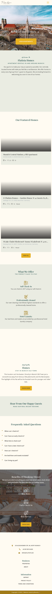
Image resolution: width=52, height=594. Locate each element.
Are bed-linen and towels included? (17, 456)
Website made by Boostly (31, 592)
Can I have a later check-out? (14, 446)
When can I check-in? (12, 431)
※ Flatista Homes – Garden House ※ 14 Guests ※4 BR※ (26, 198)
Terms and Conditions (26, 584)
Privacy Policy (26, 580)
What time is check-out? (13, 441)
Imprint (26, 577)
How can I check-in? (11, 451)
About (26, 567)
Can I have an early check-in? (14, 436)
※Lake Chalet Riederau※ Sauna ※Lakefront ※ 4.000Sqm (26, 241)
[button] (26, 431)
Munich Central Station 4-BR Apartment (20, 154)
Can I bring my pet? (11, 460)
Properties (26, 563)
